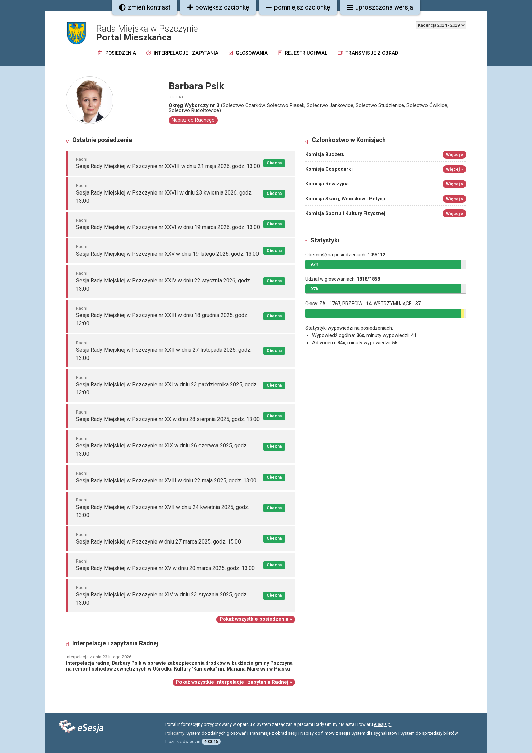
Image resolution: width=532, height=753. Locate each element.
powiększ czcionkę (218, 7)
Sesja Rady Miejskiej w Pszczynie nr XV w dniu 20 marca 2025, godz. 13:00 (165, 568)
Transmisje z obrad (368, 53)
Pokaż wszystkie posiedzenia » (256, 619)
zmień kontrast (144, 7)
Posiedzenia (117, 53)
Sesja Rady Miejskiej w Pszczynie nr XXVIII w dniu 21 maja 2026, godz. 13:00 (168, 166)
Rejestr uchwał (302, 53)
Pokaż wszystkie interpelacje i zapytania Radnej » (234, 682)
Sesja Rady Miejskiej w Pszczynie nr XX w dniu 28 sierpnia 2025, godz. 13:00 (168, 419)
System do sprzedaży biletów (429, 733)
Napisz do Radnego (193, 120)
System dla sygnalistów (374, 733)
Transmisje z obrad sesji (273, 733)
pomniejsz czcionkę (298, 7)
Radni (81, 159)
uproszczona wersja (380, 7)
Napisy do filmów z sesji (324, 733)
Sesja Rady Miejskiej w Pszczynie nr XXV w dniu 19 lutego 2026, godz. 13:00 (167, 254)
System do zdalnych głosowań (216, 733)
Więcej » (454, 154)
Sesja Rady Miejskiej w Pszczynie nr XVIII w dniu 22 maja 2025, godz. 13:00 (166, 480)
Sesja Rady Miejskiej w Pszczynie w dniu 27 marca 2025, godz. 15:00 (158, 541)
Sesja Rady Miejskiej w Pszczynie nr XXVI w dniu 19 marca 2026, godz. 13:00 (168, 227)
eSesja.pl (383, 724)
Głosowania (248, 53)
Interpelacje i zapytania (182, 53)
